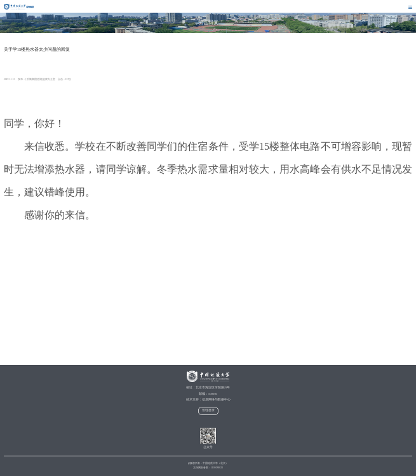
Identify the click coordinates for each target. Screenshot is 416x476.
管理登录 (208, 410)
